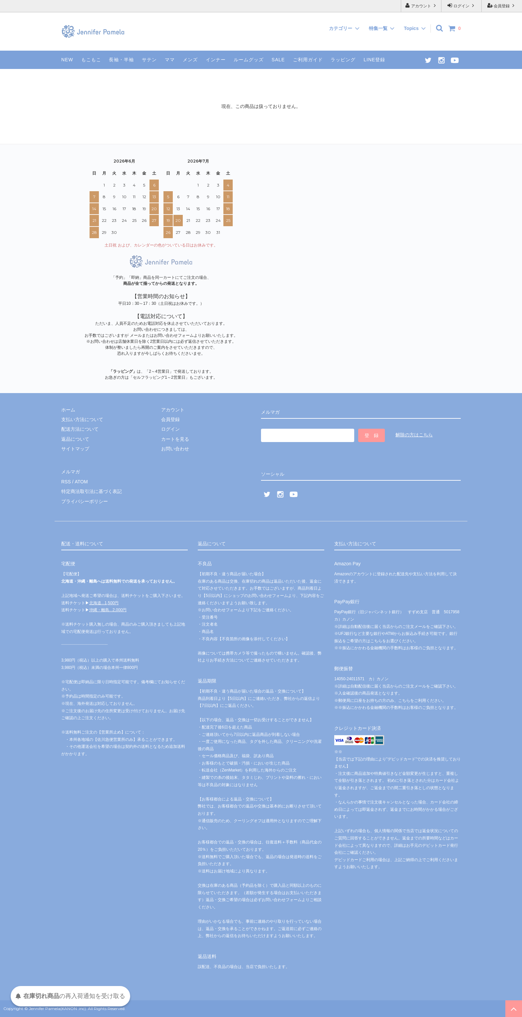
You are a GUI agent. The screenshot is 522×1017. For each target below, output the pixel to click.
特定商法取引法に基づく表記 (91, 491)
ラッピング (343, 59)
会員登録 (501, 5)
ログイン (461, 5)
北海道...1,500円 (104, 602)
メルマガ (70, 471)
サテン (149, 59)
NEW (67, 59)
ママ (170, 59)
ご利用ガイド (308, 59)
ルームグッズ (249, 59)
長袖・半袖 (121, 59)
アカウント (421, 5)
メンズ (190, 59)
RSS (66, 481)
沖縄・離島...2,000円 (108, 610)
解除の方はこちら (414, 434)
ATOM (81, 481)
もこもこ (91, 59)
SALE (278, 59)
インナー (216, 59)
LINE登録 (374, 59)
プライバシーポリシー (84, 501)
